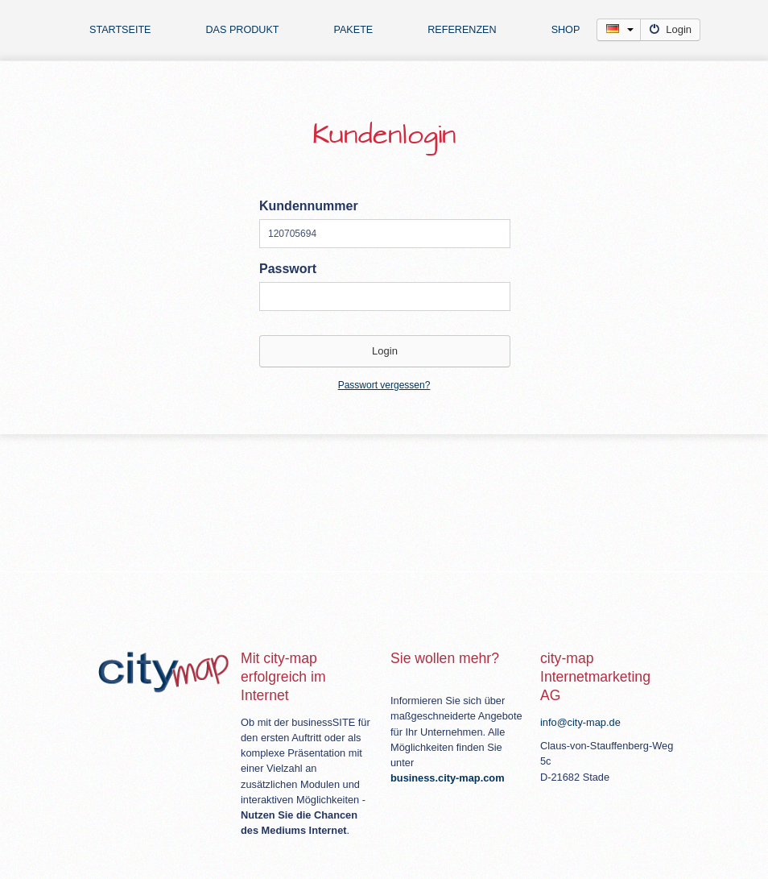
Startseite (120, 29)
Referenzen (461, 29)
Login (670, 29)
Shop (565, 29)
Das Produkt (242, 29)
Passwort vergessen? (384, 385)
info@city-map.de (580, 722)
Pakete (353, 29)
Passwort (287, 269)
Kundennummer (308, 206)
